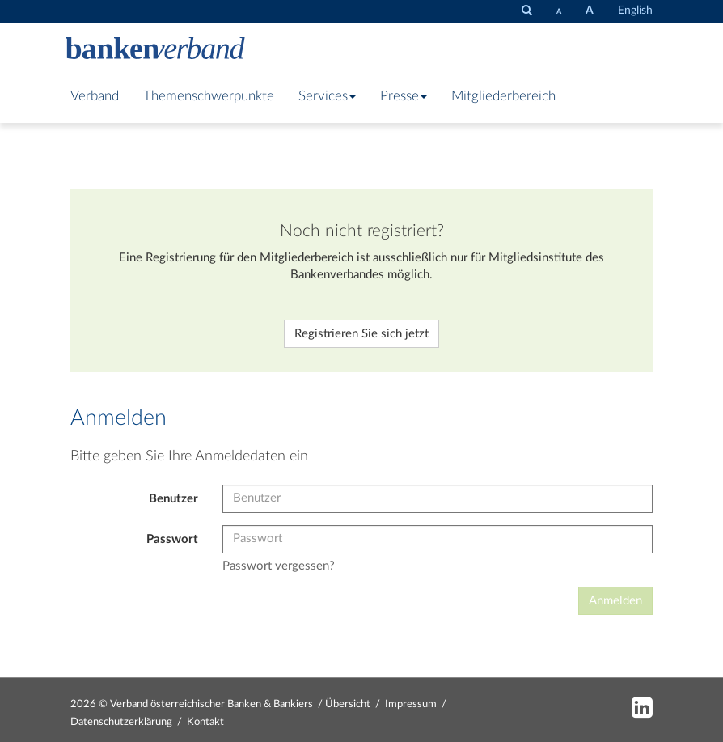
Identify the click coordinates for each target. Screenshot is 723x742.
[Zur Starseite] (155, 50)
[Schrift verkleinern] (558, 11)
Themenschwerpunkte (208, 96)
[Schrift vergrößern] (589, 11)
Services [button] (327, 96)
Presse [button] (403, 96)
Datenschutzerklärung (121, 722)
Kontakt (205, 722)
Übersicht (347, 704)
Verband (94, 96)
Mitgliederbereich (503, 96)
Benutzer (173, 499)
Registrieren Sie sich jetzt (361, 334)
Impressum (411, 704)
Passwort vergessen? (278, 566)
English (635, 10)
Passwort (172, 539)
